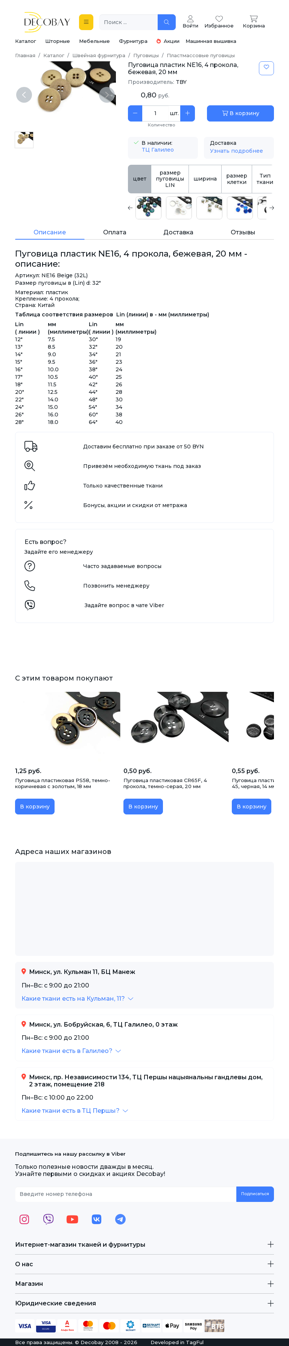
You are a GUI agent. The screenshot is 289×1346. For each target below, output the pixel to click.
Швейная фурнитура (98, 55)
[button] (77, 998)
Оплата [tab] (114, 232)
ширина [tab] (205, 178)
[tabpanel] (201, 207)
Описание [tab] (49, 232)
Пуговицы (146, 55)
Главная (25, 55)
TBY (181, 82)
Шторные (57, 41)
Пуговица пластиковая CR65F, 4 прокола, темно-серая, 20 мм (165, 783)
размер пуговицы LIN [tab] (170, 179)
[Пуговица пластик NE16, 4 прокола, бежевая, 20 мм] (24, 140)
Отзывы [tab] (243, 232)
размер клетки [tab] (236, 178)
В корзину (240, 113)
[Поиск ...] (128, 22)
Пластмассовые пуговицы (201, 55)
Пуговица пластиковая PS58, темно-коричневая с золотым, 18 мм (62, 783)
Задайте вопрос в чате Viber (124, 605)
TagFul (195, 1342)
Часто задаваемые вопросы (122, 566)
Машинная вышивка (211, 41)
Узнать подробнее (236, 150)
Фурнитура (133, 41)
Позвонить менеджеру (116, 585)
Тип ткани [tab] (265, 178)
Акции (168, 41)
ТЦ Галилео (158, 149)
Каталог (25, 41)
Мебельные (94, 41)
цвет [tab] (139, 178)
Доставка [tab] (178, 232)
